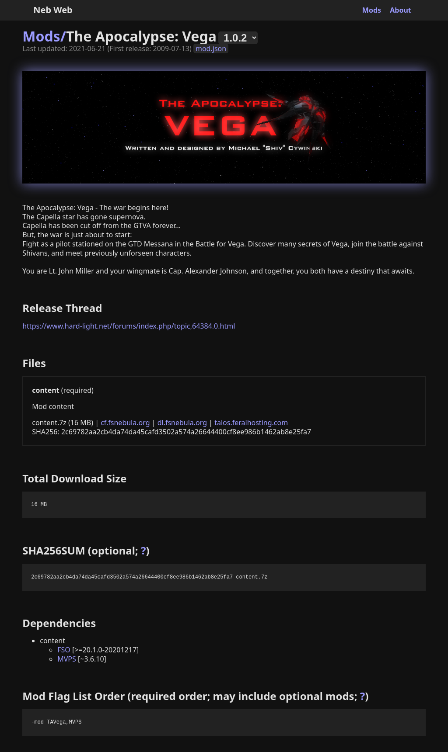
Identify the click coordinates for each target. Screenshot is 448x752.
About (400, 10)
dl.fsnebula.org (182, 422)
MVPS (66, 659)
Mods (371, 10)
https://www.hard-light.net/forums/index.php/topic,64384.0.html (128, 326)
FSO (63, 650)
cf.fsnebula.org (125, 422)
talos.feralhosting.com (251, 422)
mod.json (211, 48)
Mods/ (44, 36)
